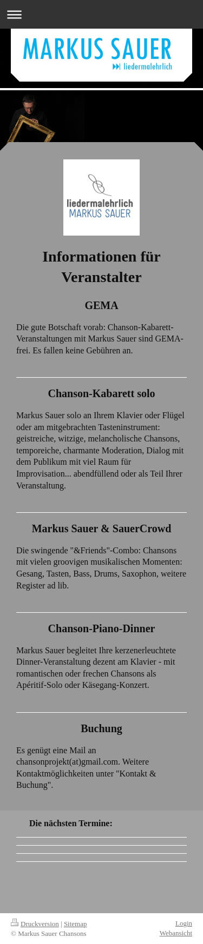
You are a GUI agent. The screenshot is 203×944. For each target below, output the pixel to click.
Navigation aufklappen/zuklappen (101, 14)
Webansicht (176, 933)
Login (183, 923)
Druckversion (35, 924)
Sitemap (75, 924)
